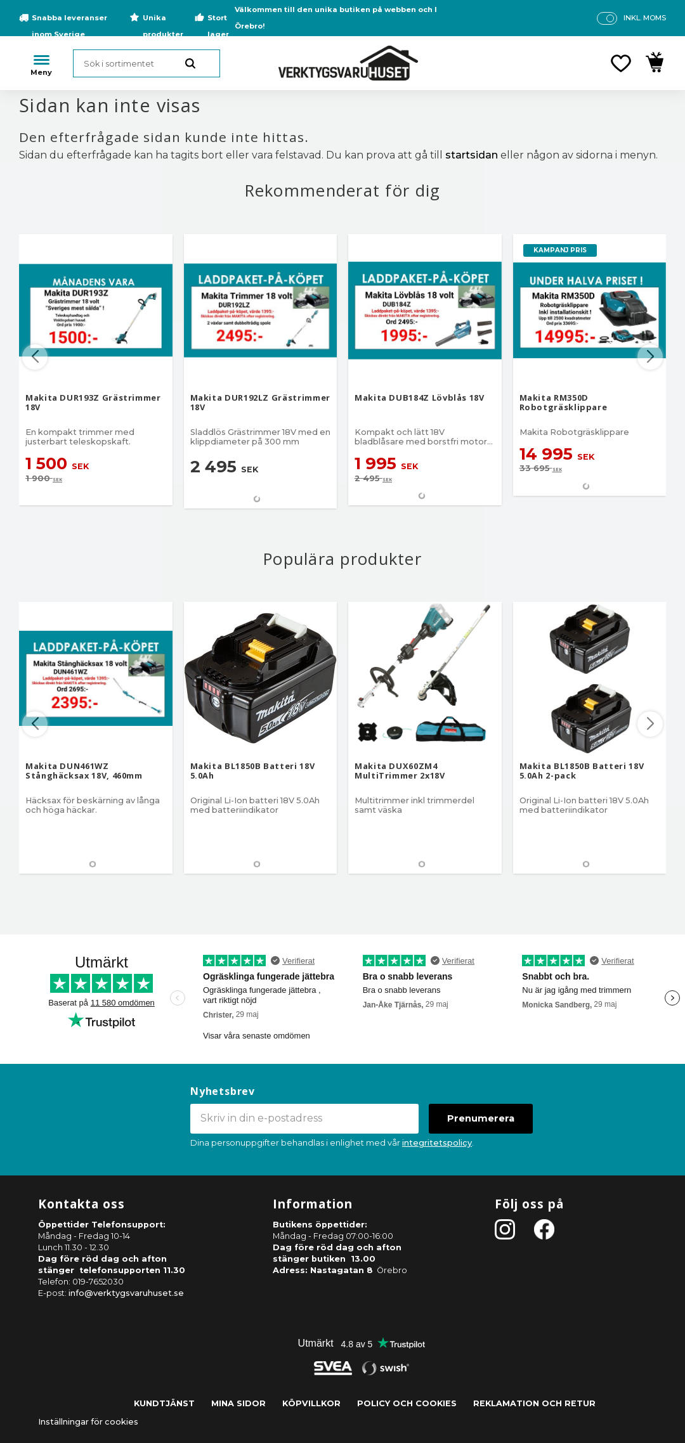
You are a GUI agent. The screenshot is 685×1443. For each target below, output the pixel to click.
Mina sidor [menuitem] (238, 1403)
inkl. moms (644, 17)
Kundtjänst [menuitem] (164, 1403)
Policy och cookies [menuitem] (407, 1403)
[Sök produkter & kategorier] (146, 63)
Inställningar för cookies (88, 1422)
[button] (621, 63)
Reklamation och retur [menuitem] (534, 1403)
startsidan (471, 155)
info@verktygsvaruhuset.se (126, 1293)
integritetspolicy (437, 1143)
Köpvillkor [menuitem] (311, 1403)
